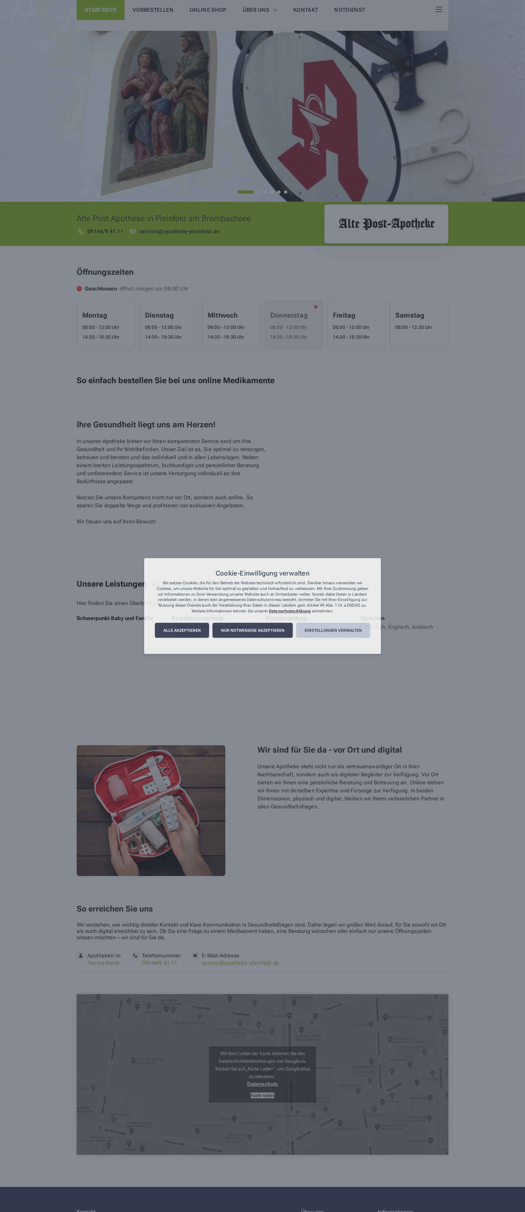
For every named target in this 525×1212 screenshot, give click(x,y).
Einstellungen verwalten (333, 630)
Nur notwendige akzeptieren (253, 630)
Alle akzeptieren (182, 630)
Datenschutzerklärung (290, 611)
